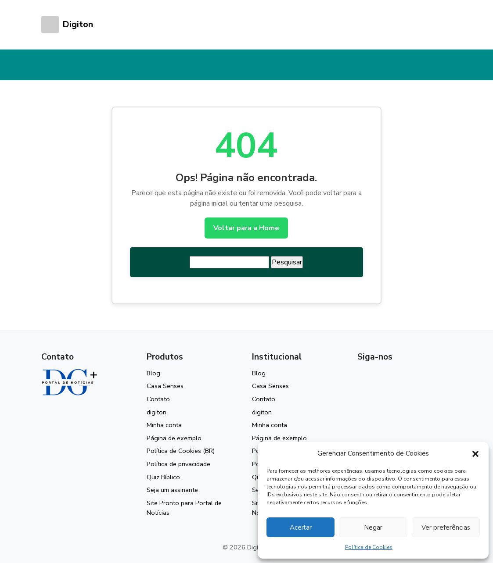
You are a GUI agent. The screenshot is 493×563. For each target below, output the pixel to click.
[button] (475, 453)
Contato (158, 399)
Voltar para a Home (246, 228)
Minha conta (164, 424)
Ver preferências (445, 527)
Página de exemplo (174, 438)
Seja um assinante (172, 489)
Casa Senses (165, 385)
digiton (156, 412)
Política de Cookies (368, 547)
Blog (153, 373)
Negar (373, 527)
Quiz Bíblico (163, 477)
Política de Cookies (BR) (181, 450)
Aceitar (301, 527)
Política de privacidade (178, 464)
